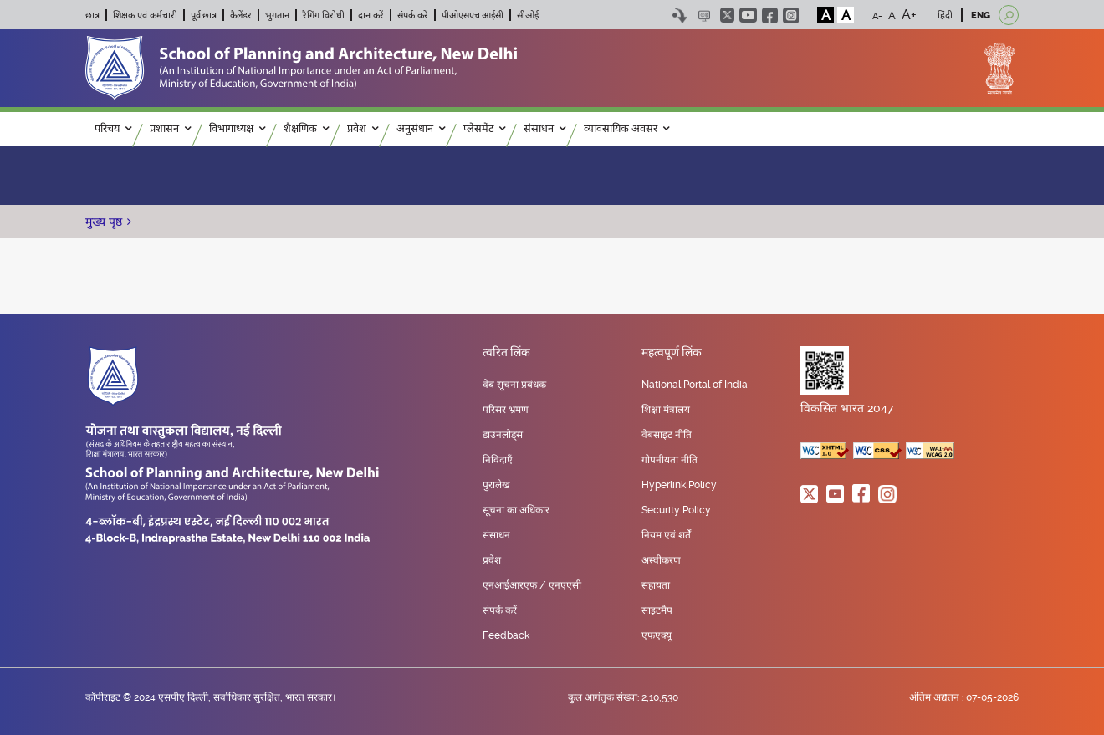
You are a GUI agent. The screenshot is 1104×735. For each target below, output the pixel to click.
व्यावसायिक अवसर (626, 129)
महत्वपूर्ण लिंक (671, 353)
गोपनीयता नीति (669, 460)
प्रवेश (362, 129)
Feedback (506, 635)
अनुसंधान (420, 129)
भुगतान (277, 15)
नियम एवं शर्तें (666, 535)
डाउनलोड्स (503, 435)
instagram (791, 15)
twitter (727, 15)
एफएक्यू (656, 635)
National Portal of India (694, 384)
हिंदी (945, 15)
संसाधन (544, 129)
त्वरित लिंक (506, 353)
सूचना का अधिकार (516, 510)
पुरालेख (496, 485)
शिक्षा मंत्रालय (665, 410)
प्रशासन (170, 129)
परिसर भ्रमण (506, 410)
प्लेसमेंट (484, 129)
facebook (770, 15)
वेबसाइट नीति (666, 435)
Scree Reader (704, 15)
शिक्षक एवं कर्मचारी (145, 15)
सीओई (528, 15)
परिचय (113, 129)
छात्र (92, 15)
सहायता (655, 585)
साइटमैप (656, 610)
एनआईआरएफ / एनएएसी (532, 585)
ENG (980, 15)
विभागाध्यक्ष (237, 129)
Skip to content (679, 15)
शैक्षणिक (306, 129)
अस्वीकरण (661, 560)
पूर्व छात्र (204, 15)
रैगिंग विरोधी (324, 15)
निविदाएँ (498, 460)
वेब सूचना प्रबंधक (514, 384)
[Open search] (1009, 15)
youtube (748, 15)
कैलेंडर (241, 15)
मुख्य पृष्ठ (103, 221)
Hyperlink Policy (679, 485)
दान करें (371, 15)
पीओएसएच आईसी (473, 15)
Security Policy (676, 510)
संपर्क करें (412, 15)
